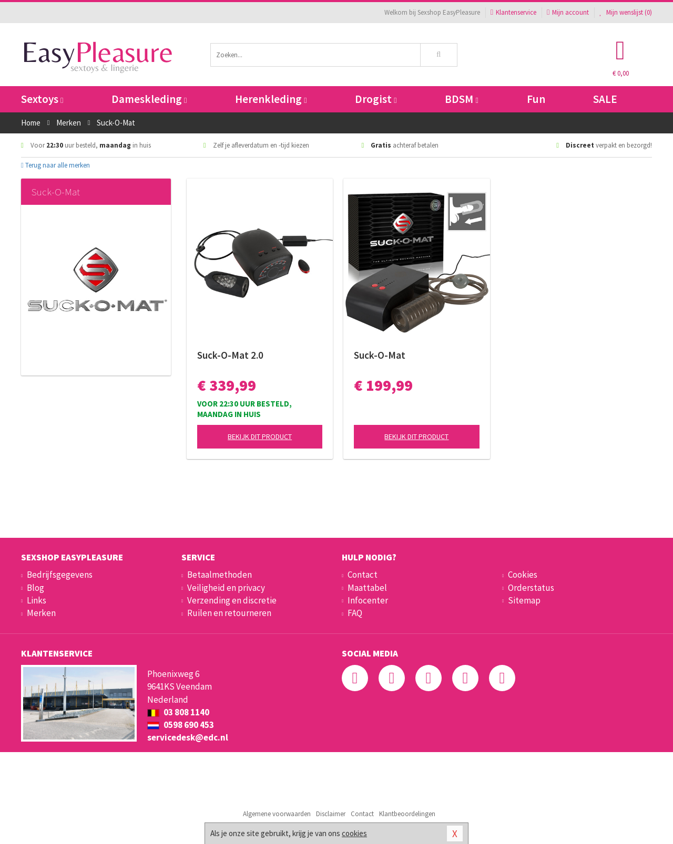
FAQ (355, 613)
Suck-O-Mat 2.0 (230, 355)
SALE (605, 99)
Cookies (522, 574)
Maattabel (367, 587)
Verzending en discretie (232, 600)
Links (36, 600)
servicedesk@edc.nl (187, 737)
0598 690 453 (180, 725)
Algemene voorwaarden (277, 813)
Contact (363, 574)
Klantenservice (513, 12)
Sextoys (42, 99)
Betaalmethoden (219, 574)
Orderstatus (531, 587)
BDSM (461, 99)
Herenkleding (271, 99)
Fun (536, 99)
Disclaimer (330, 813)
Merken (41, 613)
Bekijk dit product (260, 436)
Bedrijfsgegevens (60, 574)
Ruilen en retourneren (229, 613)
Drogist (375, 99)
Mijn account (568, 12)
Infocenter (368, 600)
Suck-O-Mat (379, 355)
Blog (35, 587)
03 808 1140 (178, 712)
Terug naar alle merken (55, 165)
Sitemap (524, 600)
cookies (354, 833)
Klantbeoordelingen (407, 813)
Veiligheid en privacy (226, 587)
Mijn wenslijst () (625, 12)
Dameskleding (149, 99)
